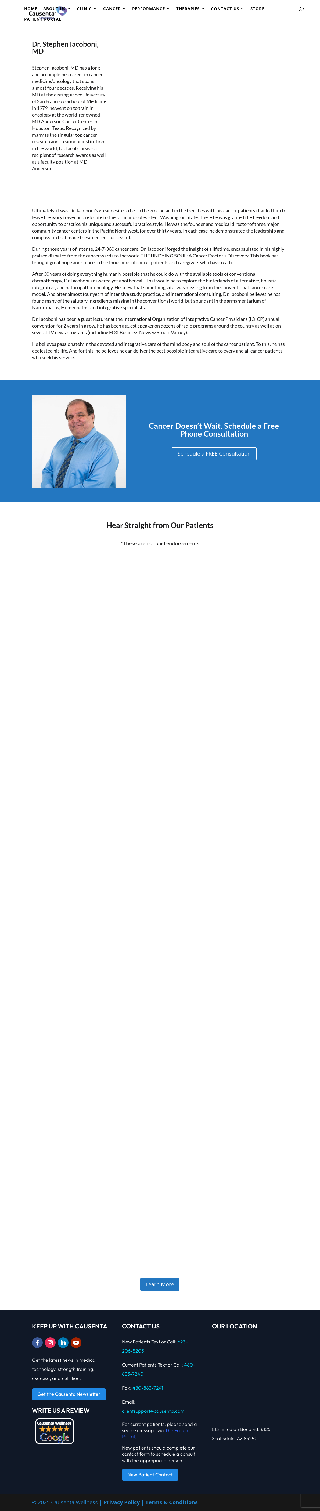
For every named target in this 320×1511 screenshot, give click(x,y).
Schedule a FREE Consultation (214, 453)
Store (257, 9)
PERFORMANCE (148, 9)
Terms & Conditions (171, 1502)
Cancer (112, 9)
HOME (30, 9)
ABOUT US (54, 9)
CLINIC (84, 9)
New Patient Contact (150, 1475)
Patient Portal (42, 19)
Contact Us (225, 9)
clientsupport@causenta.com (153, 1411)
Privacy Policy (121, 1502)
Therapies (188, 9)
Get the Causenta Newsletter (68, 1394)
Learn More (160, 1284)
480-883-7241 (147, 1388)
